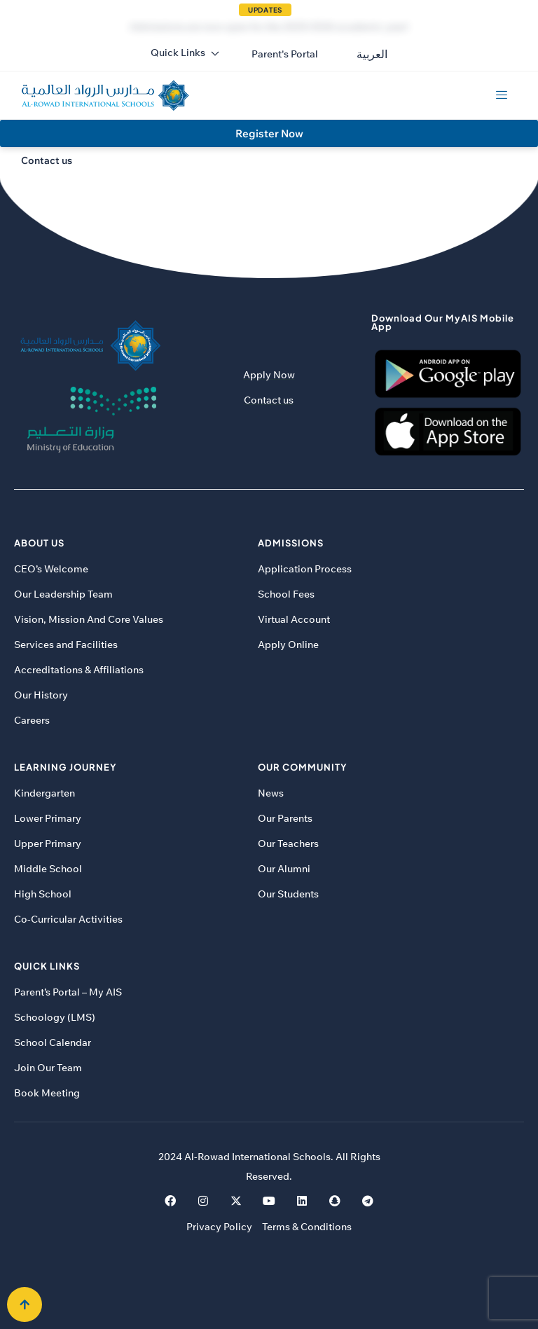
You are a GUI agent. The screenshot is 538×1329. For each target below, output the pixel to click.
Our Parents (285, 818)
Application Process (305, 569)
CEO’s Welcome (51, 569)
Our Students (288, 894)
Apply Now (269, 375)
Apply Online (288, 644)
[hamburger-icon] (501, 95)
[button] (284, 54)
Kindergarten (44, 793)
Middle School (48, 868)
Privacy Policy (219, 1226)
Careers (32, 720)
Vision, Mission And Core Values (88, 619)
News (271, 793)
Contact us (269, 400)
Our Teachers (288, 843)
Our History (41, 695)
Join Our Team (48, 1067)
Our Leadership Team (63, 594)
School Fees (286, 594)
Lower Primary (47, 818)
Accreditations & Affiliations (79, 669)
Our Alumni (284, 868)
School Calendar (52, 1042)
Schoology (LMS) (54, 1017)
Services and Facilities (66, 644)
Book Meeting (47, 1093)
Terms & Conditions (307, 1226)
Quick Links (185, 52)
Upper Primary (47, 843)
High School (42, 894)
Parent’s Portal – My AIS (68, 992)
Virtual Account (294, 619)
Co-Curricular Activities (68, 919)
